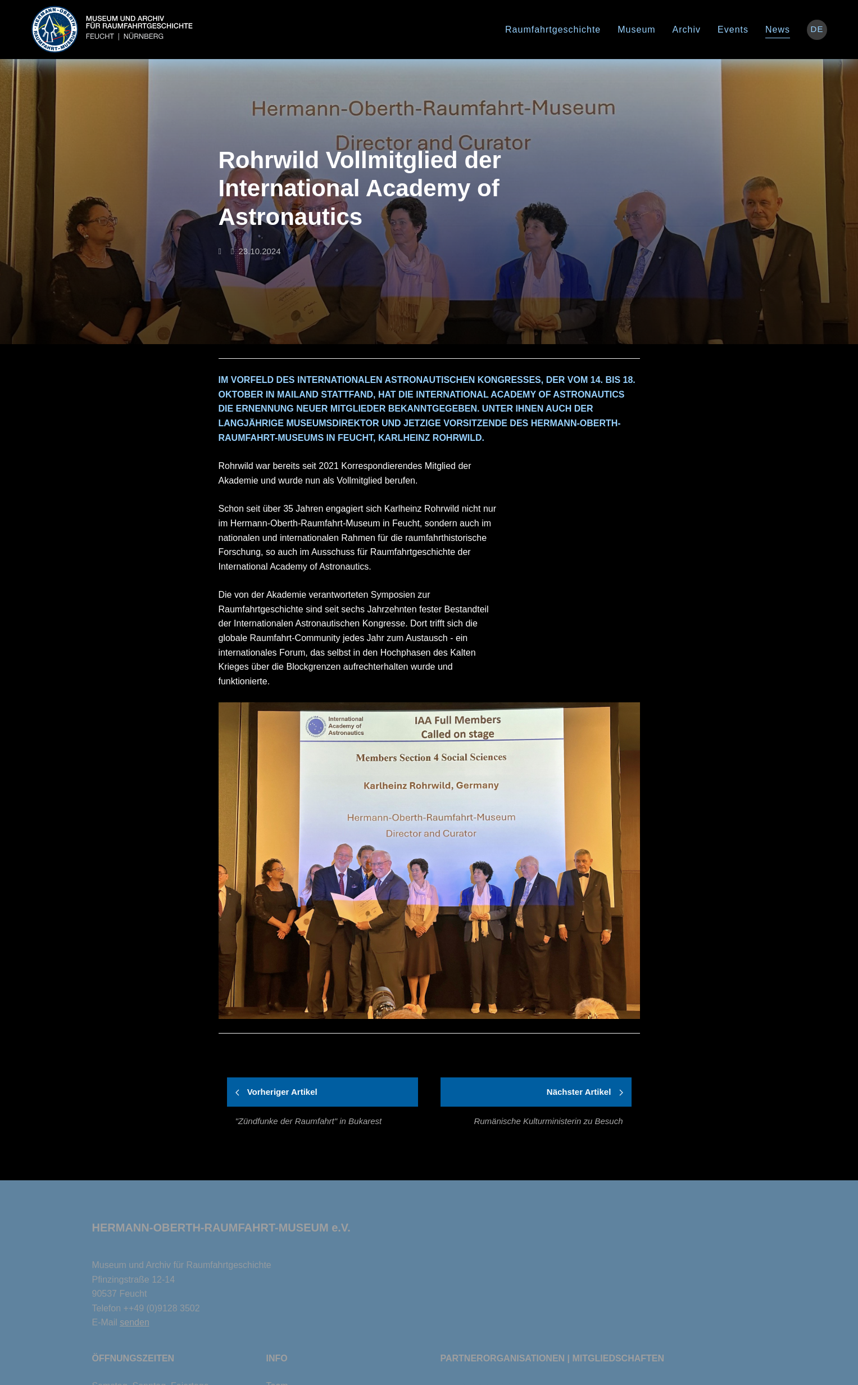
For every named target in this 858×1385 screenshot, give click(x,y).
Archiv (687, 29)
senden (134, 1322)
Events (733, 29)
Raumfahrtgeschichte (553, 29)
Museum (636, 29)
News (777, 29)
